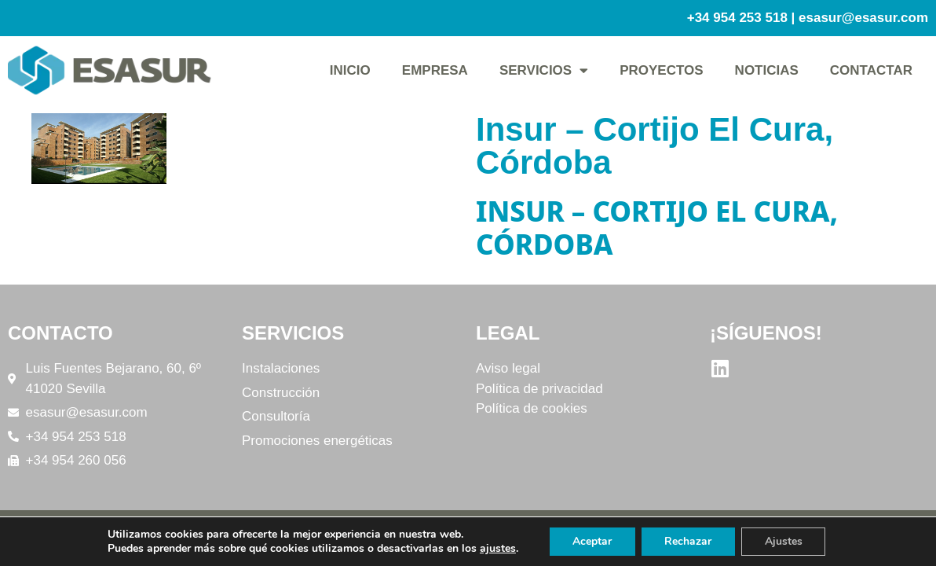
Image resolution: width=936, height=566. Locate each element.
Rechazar (687, 541)
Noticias (767, 70)
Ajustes (784, 541)
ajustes (497, 549)
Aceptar (591, 541)
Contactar (871, 70)
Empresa (435, 70)
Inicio (350, 70)
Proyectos (661, 70)
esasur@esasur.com (863, 17)
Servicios (543, 70)
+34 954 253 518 (737, 17)
